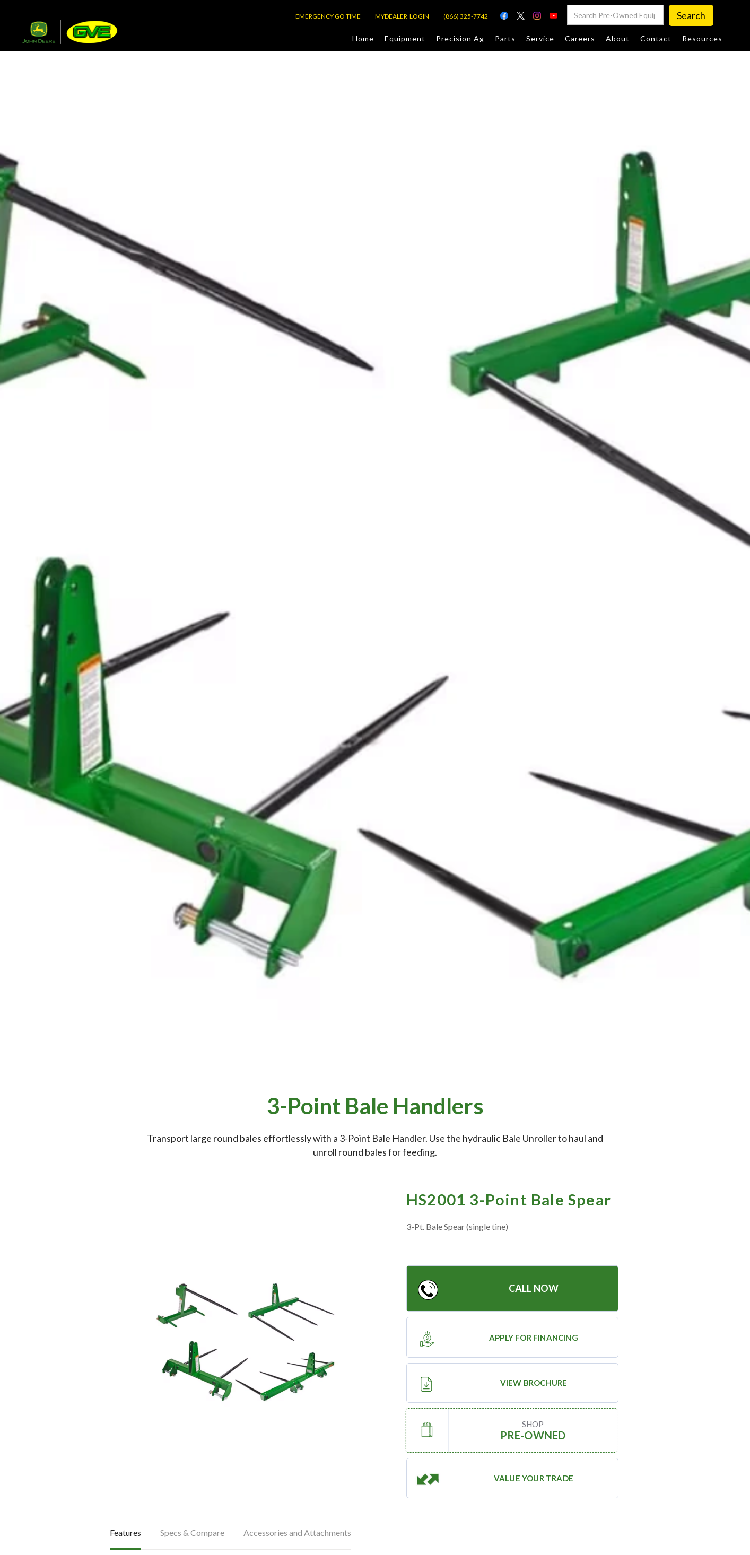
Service (540, 38)
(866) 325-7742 (465, 16)
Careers (580, 38)
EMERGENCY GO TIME (328, 16)
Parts (505, 38)
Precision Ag (460, 38)
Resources (702, 38)
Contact (655, 38)
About (618, 38)
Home (363, 38)
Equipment (405, 38)
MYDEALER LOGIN (402, 16)
